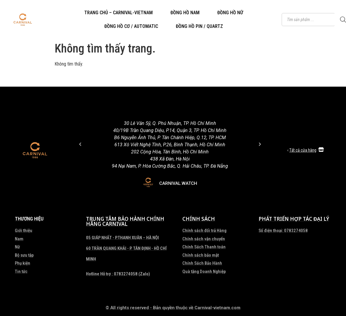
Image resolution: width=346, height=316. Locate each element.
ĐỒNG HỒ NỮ (230, 12)
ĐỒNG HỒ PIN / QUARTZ (199, 26)
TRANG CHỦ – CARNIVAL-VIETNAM (118, 12)
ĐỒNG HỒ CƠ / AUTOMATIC (131, 26)
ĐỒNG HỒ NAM (185, 12)
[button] (80, 144)
